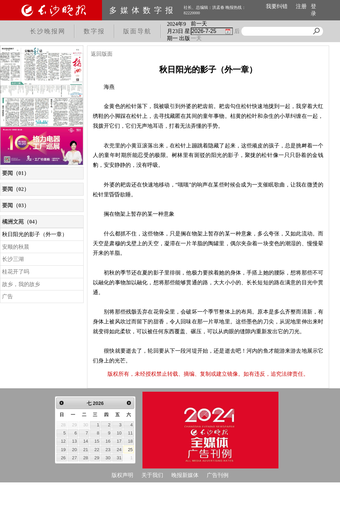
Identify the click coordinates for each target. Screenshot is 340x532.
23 (107, 449)
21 (85, 449)
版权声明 (122, 475)
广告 (7, 296)
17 (119, 441)
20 (74, 449)
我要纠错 (277, 6)
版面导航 (137, 31)
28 (85, 457)
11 (130, 433)
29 (97, 457)
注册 (301, 6)
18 (130, 441)
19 (63, 449)
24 (119, 449)
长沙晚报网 (48, 31)
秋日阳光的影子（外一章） (34, 234)
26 (63, 457)
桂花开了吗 (15, 271)
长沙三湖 (13, 259)
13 (74, 441)
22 (97, 449)
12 (63, 441)
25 (130, 449)
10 (119, 433)
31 (119, 457)
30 (107, 457)
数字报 (94, 31)
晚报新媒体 (185, 475)
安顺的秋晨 (15, 247)
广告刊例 (217, 475)
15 (97, 441)
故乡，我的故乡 (21, 284)
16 (107, 441)
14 (85, 441)
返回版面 (102, 54)
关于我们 (152, 475)
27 (74, 457)
